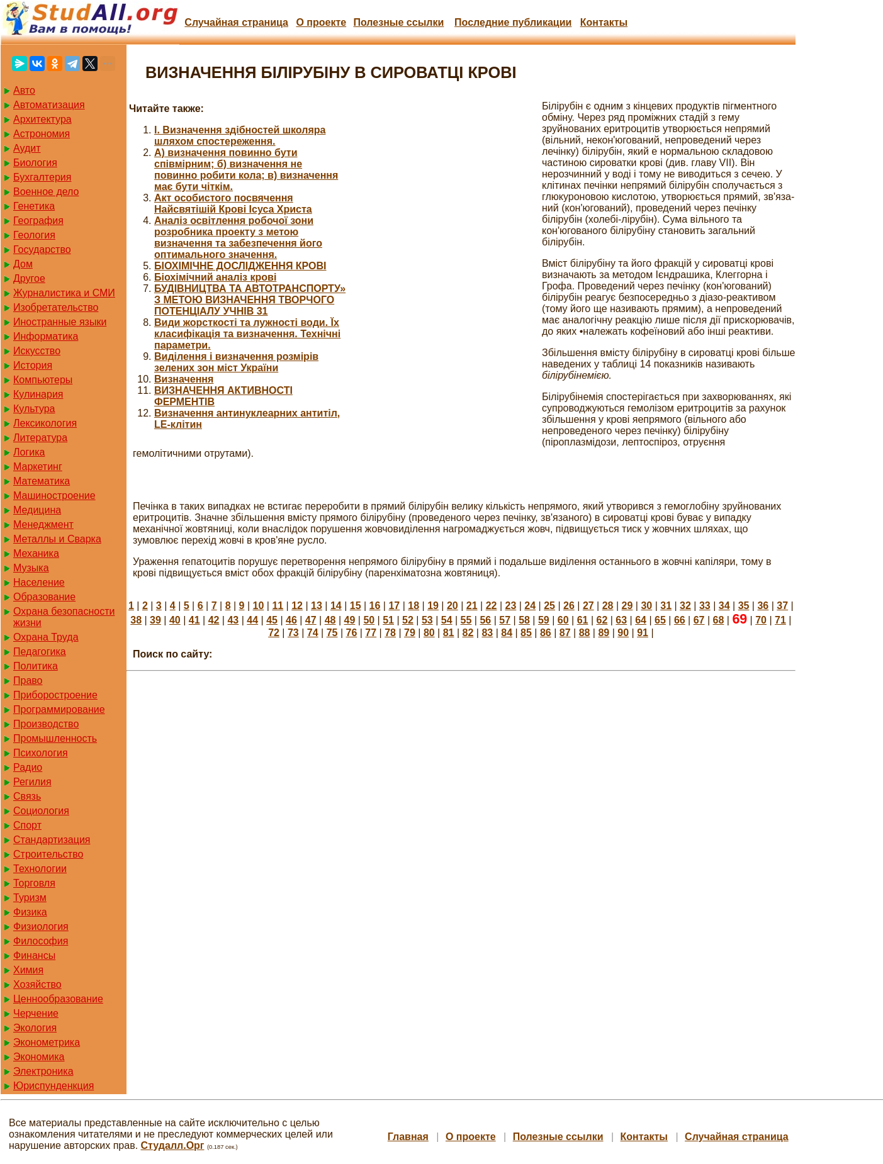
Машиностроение (54, 495)
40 (175, 620)
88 (584, 632)
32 (685, 605)
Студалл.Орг (173, 1145)
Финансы (34, 955)
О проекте (321, 22)
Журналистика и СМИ (64, 293)
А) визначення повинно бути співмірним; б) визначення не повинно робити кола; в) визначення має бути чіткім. (246, 169)
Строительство (48, 854)
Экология (35, 1027)
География (38, 220)
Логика (29, 452)
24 (530, 605)
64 (640, 620)
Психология (40, 752)
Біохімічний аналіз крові (215, 277)
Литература (40, 437)
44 (252, 620)
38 (136, 620)
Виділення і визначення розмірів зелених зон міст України (236, 362)
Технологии (40, 868)
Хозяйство (37, 984)
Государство (42, 249)
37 (782, 605)
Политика (35, 666)
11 (277, 605)
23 (511, 605)
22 (491, 605)
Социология (41, 810)
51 (388, 620)
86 (545, 632)
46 (291, 620)
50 (368, 620)
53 (427, 620)
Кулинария (38, 394)
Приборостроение (55, 695)
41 (194, 620)
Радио (27, 767)
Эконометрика (46, 1042)
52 (407, 620)
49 (350, 620)
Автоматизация (49, 104)
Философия (40, 941)
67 (699, 620)
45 (272, 620)
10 (258, 605)
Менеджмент (43, 524)
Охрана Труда (46, 637)
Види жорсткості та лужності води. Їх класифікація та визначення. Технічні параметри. (247, 333)
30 (646, 605)
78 (390, 632)
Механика (36, 553)
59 (543, 620)
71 (780, 620)
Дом (23, 264)
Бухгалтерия (42, 177)
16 (375, 605)
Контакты (603, 22)
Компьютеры (42, 379)
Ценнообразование (58, 998)
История (32, 365)
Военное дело (46, 191)
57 (504, 620)
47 (311, 620)
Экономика (39, 1056)
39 (155, 620)
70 (761, 620)
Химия (28, 970)
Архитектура (42, 119)
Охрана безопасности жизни (64, 617)
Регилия (32, 781)
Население (39, 582)
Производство (46, 724)
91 (642, 632)
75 (332, 632)
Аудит (27, 148)
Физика (30, 912)
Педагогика (39, 651)
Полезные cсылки (398, 22)
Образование (44, 596)
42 (214, 620)
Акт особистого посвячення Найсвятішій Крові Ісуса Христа (233, 204)
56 (485, 620)
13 (316, 605)
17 (394, 605)
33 (705, 605)
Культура (34, 408)
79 (409, 632)
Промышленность (55, 738)
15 (355, 605)
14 (336, 605)
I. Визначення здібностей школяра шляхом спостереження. (239, 136)
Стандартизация (51, 839)
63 (621, 620)
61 (582, 620)
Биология (35, 162)
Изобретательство (55, 307)
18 (413, 605)
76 (351, 632)
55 (466, 620)
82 (468, 632)
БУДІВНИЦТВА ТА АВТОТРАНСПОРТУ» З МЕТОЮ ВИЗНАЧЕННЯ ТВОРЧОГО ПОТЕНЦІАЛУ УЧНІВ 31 (250, 299)
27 (588, 605)
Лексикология (45, 423)
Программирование (59, 709)
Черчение (36, 1013)
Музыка (31, 567)
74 (312, 632)
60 (563, 620)
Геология (34, 235)
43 (233, 620)
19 (433, 605)
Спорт (27, 825)
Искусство (36, 350)
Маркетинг (37, 466)
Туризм (30, 897)
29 (627, 605)
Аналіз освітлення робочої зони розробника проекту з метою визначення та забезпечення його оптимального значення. (238, 237)
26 (569, 605)
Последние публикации (512, 22)
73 (293, 632)
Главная (408, 1136)
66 (679, 620)
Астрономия (41, 133)
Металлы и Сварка (57, 539)
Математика (41, 481)
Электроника (43, 1071)
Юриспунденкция (53, 1085)
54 (447, 620)
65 (660, 620)
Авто (24, 90)
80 (429, 632)
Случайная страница (236, 22)
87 (565, 632)
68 (718, 620)
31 (666, 605)
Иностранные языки (59, 321)
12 (297, 605)
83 (487, 632)
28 (608, 605)
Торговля (34, 883)
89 (603, 632)
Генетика (34, 206)
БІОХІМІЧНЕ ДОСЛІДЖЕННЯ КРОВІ (240, 265)
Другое (29, 278)
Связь (27, 796)
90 (623, 632)
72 (273, 632)
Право (28, 680)
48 (330, 620)
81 (448, 632)
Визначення (183, 379)
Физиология (41, 926)
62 (602, 620)
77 (370, 632)
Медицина (37, 510)
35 (744, 605)
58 (524, 620)
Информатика (45, 336)
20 (452, 605)
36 (762, 605)
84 (506, 632)
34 (724, 605)
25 (549, 605)
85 (526, 632)
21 (472, 605)
